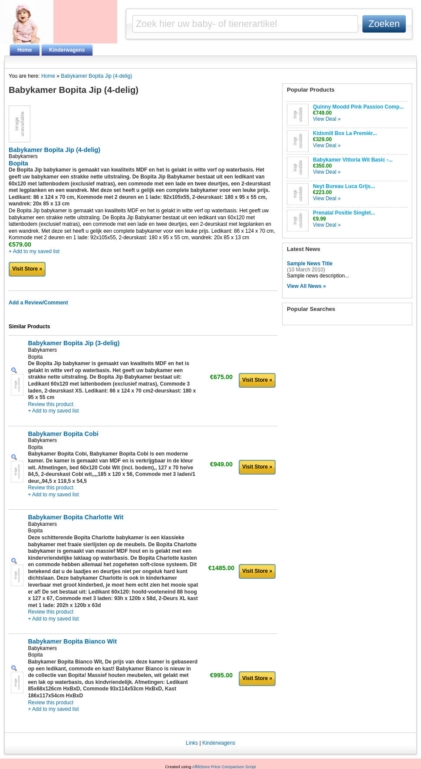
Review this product (50, 404)
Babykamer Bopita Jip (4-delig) (96, 76)
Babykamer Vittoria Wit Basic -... (353, 160)
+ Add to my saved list (34, 251)
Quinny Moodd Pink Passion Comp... (358, 107)
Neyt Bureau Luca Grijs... (344, 186)
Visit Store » (27, 269)
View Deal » (327, 119)
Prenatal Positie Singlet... (344, 213)
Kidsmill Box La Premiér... (345, 133)
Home (24, 50)
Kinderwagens (67, 50)
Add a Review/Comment (38, 303)
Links (192, 743)
